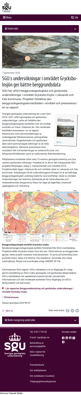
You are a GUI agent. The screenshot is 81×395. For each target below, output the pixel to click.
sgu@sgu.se (43, 337)
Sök (76, 17)
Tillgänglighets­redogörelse (43, 381)
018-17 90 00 (40, 332)
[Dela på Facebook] (67, 310)
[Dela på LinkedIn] (77, 310)
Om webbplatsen (38, 370)
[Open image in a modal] (40, 216)
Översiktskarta (37, 365)
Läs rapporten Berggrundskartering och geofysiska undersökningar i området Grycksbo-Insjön (37, 290)
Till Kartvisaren (11, 297)
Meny (9, 17)
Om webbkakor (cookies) (42, 376)
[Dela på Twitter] (72, 310)
